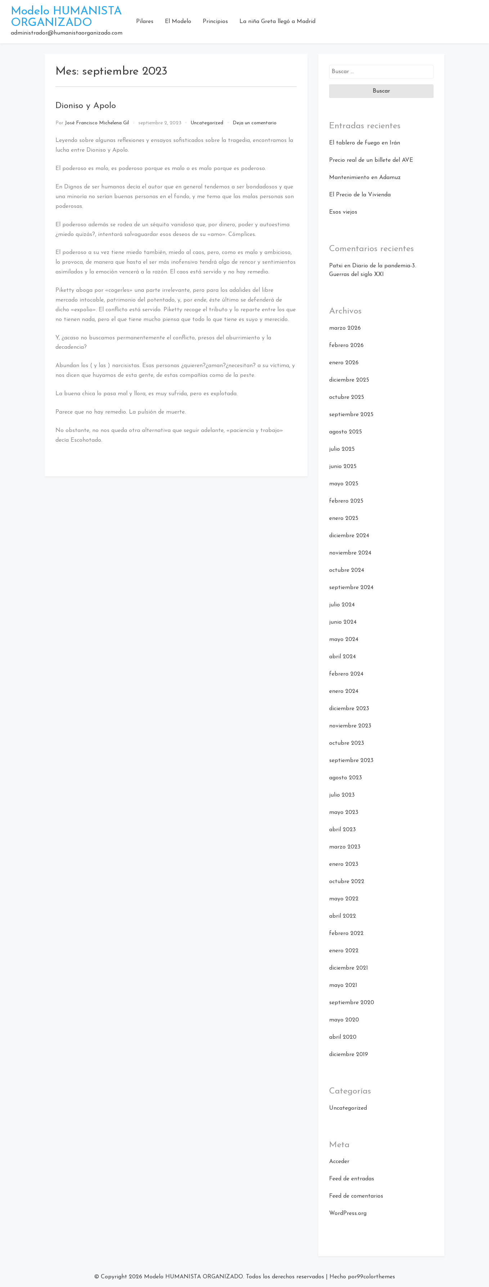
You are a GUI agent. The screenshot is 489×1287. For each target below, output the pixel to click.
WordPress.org (348, 1213)
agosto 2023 (345, 778)
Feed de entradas (351, 1179)
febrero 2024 (346, 674)
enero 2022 (344, 951)
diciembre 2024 (349, 536)
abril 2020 (342, 1037)
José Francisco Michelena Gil (97, 123)
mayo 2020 (344, 1020)
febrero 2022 (346, 933)
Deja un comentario (255, 123)
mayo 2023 (343, 812)
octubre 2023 (346, 743)
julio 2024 (342, 605)
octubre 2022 (346, 882)
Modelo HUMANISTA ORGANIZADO (66, 17)
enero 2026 (344, 363)
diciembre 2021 (348, 968)
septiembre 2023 (351, 760)
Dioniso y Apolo (85, 106)
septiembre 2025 (351, 415)
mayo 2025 (343, 484)
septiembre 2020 (351, 1003)
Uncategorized (206, 123)
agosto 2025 (345, 432)
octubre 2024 (346, 570)
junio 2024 (342, 622)
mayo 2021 (343, 985)
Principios (215, 22)
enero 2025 (343, 518)
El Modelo (178, 22)
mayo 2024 (343, 639)
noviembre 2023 (350, 726)
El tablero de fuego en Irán (364, 143)
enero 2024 (343, 691)
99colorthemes (376, 1277)
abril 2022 (342, 916)
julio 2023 (342, 795)
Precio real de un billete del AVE (371, 160)
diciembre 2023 (349, 709)
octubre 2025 (346, 397)
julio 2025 (342, 449)
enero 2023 (343, 864)
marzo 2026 (345, 328)
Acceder (339, 1161)
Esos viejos (343, 212)
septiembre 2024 (351, 588)
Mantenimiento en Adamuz (365, 178)
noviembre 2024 (350, 553)
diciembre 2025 (349, 380)
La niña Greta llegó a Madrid (277, 22)
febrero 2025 (346, 501)
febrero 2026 (346, 345)
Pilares (144, 22)
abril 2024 (342, 657)
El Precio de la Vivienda (360, 195)
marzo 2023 (344, 847)
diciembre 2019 (348, 1054)
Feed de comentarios (356, 1196)
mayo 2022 (344, 899)
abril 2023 (342, 830)
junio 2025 (342, 466)
